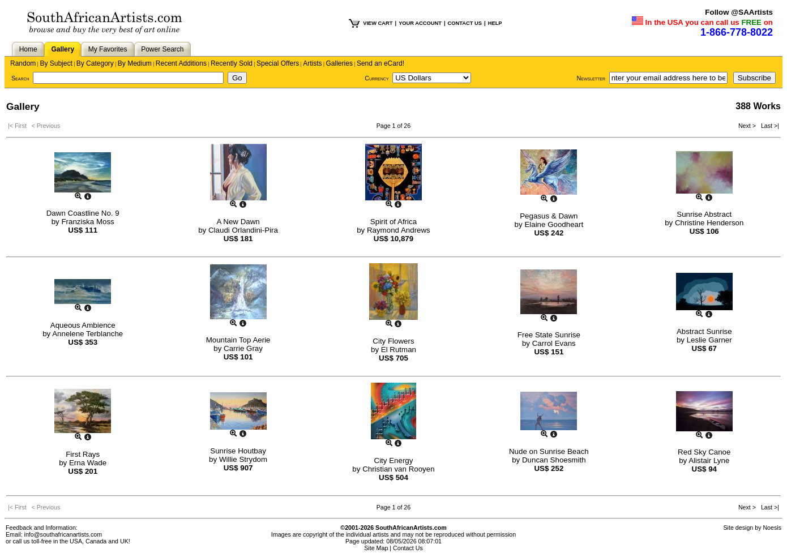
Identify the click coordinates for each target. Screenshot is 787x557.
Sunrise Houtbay (238, 451)
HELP (495, 23)
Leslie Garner (709, 340)
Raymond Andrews (398, 230)
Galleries (339, 63)
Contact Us (408, 548)
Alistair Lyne (708, 460)
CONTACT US (465, 23)
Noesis (772, 527)
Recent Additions (181, 63)
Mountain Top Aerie (238, 340)
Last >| (768, 125)
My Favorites (107, 49)
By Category (95, 63)
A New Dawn (237, 221)
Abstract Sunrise (704, 331)
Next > (748, 125)
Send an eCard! (380, 63)
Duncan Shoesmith (554, 460)
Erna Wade (87, 463)
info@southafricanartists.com (63, 534)
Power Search (162, 49)
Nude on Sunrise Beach (549, 451)
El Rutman (398, 349)
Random (23, 63)
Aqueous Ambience (83, 325)
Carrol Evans (554, 343)
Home (28, 49)
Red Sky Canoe (704, 452)
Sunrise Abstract (704, 214)
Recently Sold (232, 63)
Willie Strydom (243, 459)
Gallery (62, 49)
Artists (312, 63)
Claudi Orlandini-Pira (243, 230)
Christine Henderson (709, 222)
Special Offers (277, 63)
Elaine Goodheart (553, 224)
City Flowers (393, 341)
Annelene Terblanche (87, 333)
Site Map (376, 548)
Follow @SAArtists (739, 12)
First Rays (83, 454)
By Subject (56, 63)
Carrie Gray (243, 348)
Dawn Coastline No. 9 (82, 213)
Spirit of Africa (393, 221)
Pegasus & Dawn (549, 216)
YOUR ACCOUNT (420, 23)
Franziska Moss (87, 221)
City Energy (393, 460)
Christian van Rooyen (398, 469)
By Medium (135, 63)
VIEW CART (377, 23)
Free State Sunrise (548, 335)
